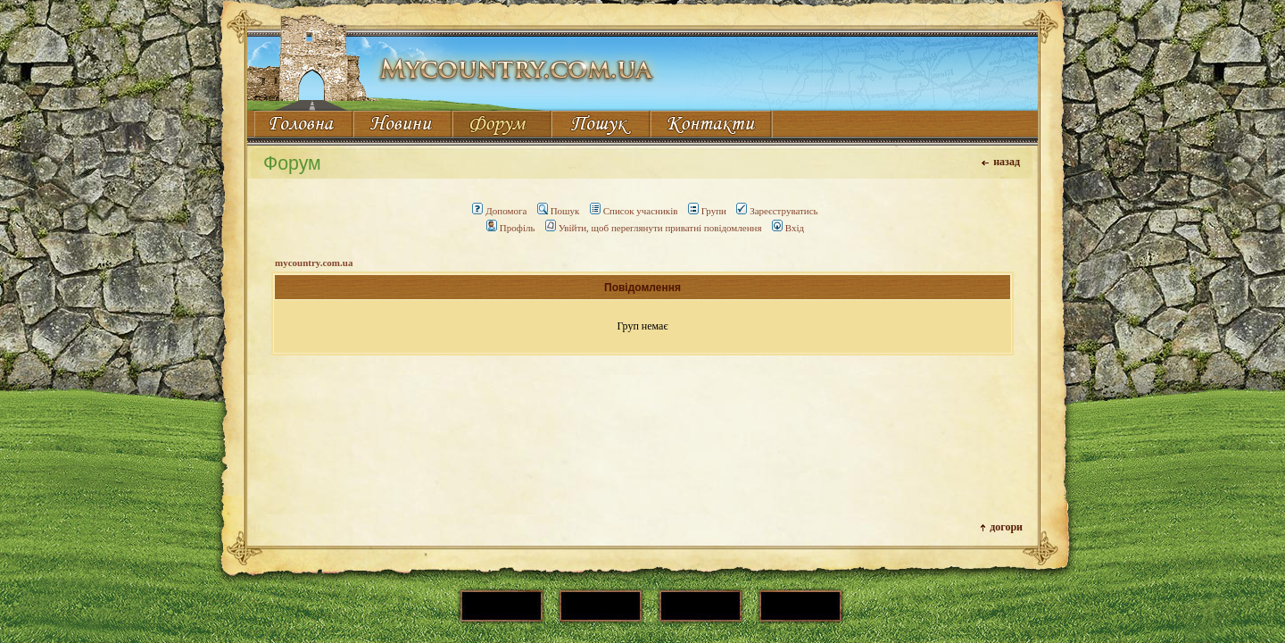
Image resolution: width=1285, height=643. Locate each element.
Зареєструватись (776, 210)
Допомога (499, 210)
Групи (707, 210)
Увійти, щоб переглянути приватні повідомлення (653, 227)
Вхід (788, 227)
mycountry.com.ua (313, 262)
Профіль (510, 227)
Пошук (558, 210)
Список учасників (634, 210)
